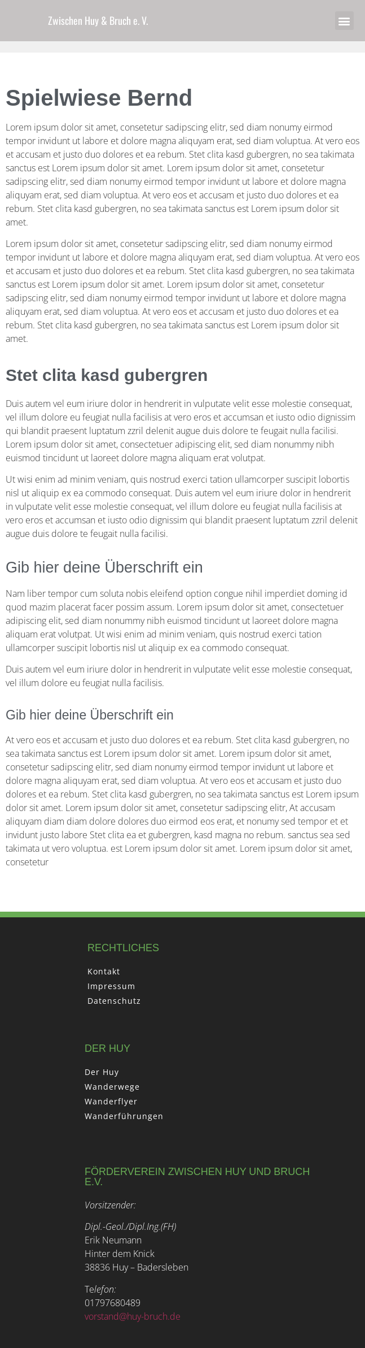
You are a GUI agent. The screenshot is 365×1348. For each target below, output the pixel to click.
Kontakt (103, 971)
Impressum (111, 986)
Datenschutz (114, 1000)
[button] (344, 20)
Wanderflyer (111, 1101)
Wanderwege (112, 1086)
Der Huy (102, 1072)
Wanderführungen (124, 1116)
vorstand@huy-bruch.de (133, 1316)
